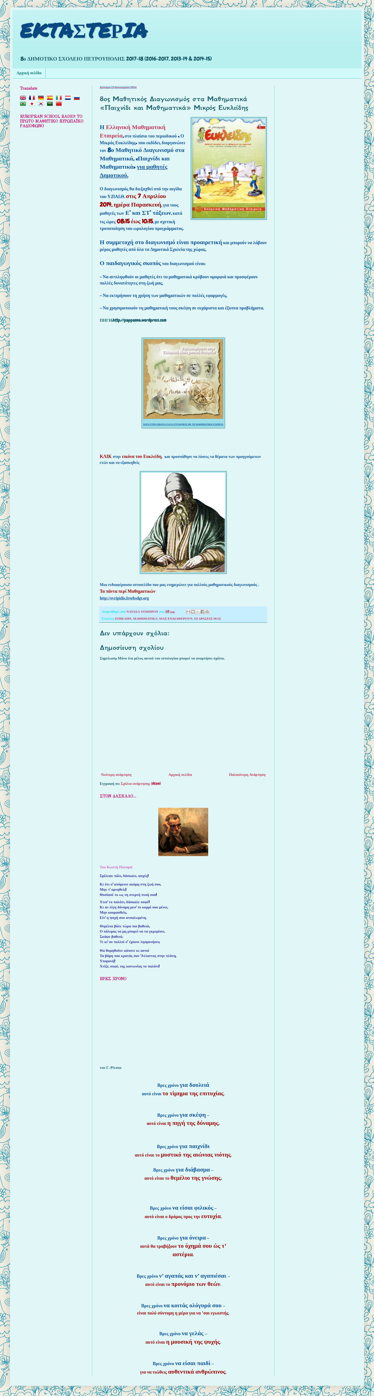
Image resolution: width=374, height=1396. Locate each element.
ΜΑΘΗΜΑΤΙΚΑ (145, 618)
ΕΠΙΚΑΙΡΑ (123, 618)
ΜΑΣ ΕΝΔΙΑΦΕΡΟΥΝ (175, 618)
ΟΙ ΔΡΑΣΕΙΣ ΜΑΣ (207, 618)
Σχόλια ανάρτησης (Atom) (141, 783)
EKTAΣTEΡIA (83, 30)
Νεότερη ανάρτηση (116, 774)
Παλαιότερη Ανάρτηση (247, 774)
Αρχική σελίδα (28, 73)
